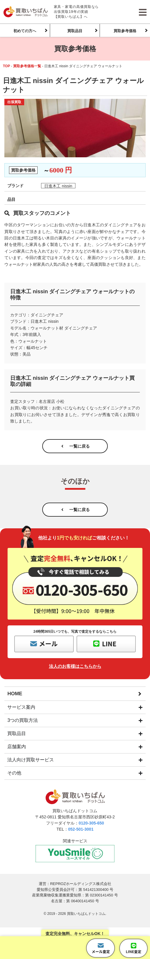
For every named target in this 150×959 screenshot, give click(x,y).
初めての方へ (24, 31)
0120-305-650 (91, 823)
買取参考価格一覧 (27, 66)
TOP (6, 66)
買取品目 (74, 31)
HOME (14, 693)
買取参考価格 (125, 31)
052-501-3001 (80, 829)
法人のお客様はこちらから (75, 666)
